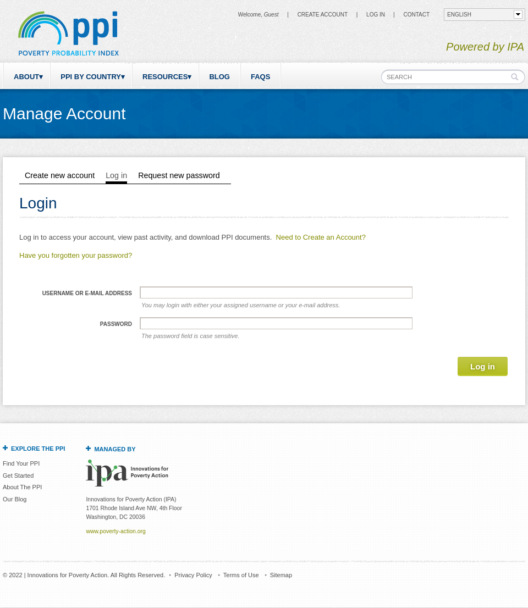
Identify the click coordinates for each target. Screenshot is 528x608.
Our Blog (14, 499)
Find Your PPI (21, 463)
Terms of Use (241, 575)
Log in (375, 15)
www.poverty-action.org (115, 531)
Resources (165, 77)
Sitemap (281, 575)
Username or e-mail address (87, 293)
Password (116, 324)
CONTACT (416, 15)
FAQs (260, 77)
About (26, 77)
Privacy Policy (193, 575)
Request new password (179, 175)
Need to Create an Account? (321, 237)
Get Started (18, 475)
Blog (219, 77)
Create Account (323, 15)
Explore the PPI (38, 448)
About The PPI (22, 487)
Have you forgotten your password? (75, 255)
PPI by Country (91, 77)
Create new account (60, 175)
